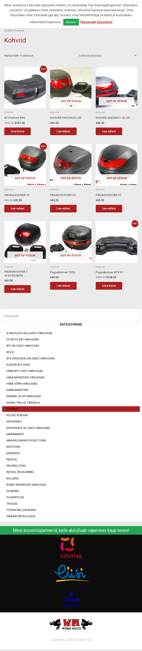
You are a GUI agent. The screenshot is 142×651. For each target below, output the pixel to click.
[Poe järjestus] (107, 55)
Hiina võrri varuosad (21, 385)
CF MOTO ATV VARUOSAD (22, 341)
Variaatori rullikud (21, 517)
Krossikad (14, 423)
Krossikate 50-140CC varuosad (28, 429)
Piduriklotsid (16, 467)
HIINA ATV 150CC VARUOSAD (24, 372)
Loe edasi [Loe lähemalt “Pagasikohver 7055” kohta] (65, 287)
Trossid (12, 505)
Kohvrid (12, 410)
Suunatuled (15, 498)
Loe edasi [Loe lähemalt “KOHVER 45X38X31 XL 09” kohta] (111, 131)
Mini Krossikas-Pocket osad (26, 442)
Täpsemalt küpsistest (96, 22)
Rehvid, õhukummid (20, 473)
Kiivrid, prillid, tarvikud (23, 404)
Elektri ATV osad (18, 366)
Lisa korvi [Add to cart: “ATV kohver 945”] (19, 131)
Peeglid (11, 460)
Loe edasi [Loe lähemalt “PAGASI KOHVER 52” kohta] (65, 209)
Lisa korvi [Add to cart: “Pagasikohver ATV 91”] (111, 287)
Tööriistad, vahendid (21, 511)
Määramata (15, 435)
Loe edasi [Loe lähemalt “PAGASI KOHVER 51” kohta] (19, 209)
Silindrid (12, 492)
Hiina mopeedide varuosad (25, 378)
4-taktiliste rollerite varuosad (29, 334)
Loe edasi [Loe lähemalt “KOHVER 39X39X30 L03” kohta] (65, 131)
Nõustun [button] (71, 22)
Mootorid (13, 448)
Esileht (8, 30)
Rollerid (12, 479)
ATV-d (10, 353)
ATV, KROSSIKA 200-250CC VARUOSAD (30, 359)
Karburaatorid (17, 391)
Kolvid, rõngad (17, 416)
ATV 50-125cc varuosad (22, 347)
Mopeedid (13, 454)
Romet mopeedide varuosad (26, 486)
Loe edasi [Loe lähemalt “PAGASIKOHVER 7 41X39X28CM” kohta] (19, 290)
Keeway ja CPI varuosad (23, 397)
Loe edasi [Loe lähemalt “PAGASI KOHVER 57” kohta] (111, 209)
